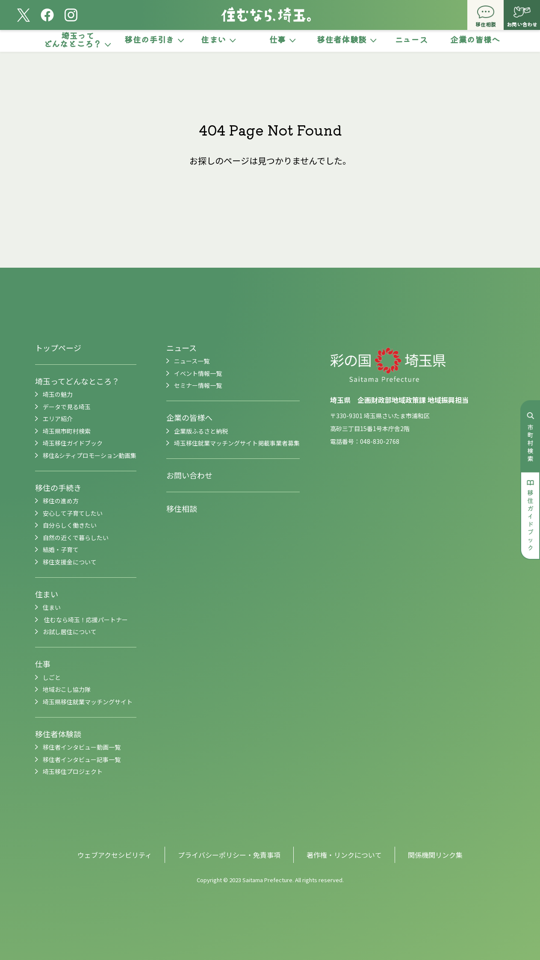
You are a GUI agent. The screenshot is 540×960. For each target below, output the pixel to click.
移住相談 (181, 508)
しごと (52, 677)
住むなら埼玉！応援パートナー (85, 619)
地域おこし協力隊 (67, 689)
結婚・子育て (61, 549)
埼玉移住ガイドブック (73, 443)
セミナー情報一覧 (198, 385)
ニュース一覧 (192, 361)
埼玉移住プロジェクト (73, 771)
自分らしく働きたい (70, 525)
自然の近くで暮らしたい (76, 537)
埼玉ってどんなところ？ (77, 381)
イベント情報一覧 (198, 373)
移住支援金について (70, 562)
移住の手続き (58, 487)
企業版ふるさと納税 (201, 431)
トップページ (58, 347)
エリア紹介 (58, 418)
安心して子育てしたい (73, 513)
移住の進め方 (61, 500)
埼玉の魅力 (58, 394)
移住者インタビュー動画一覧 (82, 747)
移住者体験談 (58, 733)
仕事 (42, 663)
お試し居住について (70, 631)
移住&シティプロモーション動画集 (89, 455)
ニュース (181, 347)
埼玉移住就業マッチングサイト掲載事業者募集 (237, 443)
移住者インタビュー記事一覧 (82, 759)
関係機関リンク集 (435, 855)
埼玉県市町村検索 (67, 431)
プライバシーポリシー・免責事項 (229, 855)
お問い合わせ (189, 475)
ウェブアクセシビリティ (114, 855)
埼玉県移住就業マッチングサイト (88, 701)
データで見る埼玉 (67, 406)
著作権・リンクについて (344, 855)
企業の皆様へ (189, 417)
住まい (46, 594)
